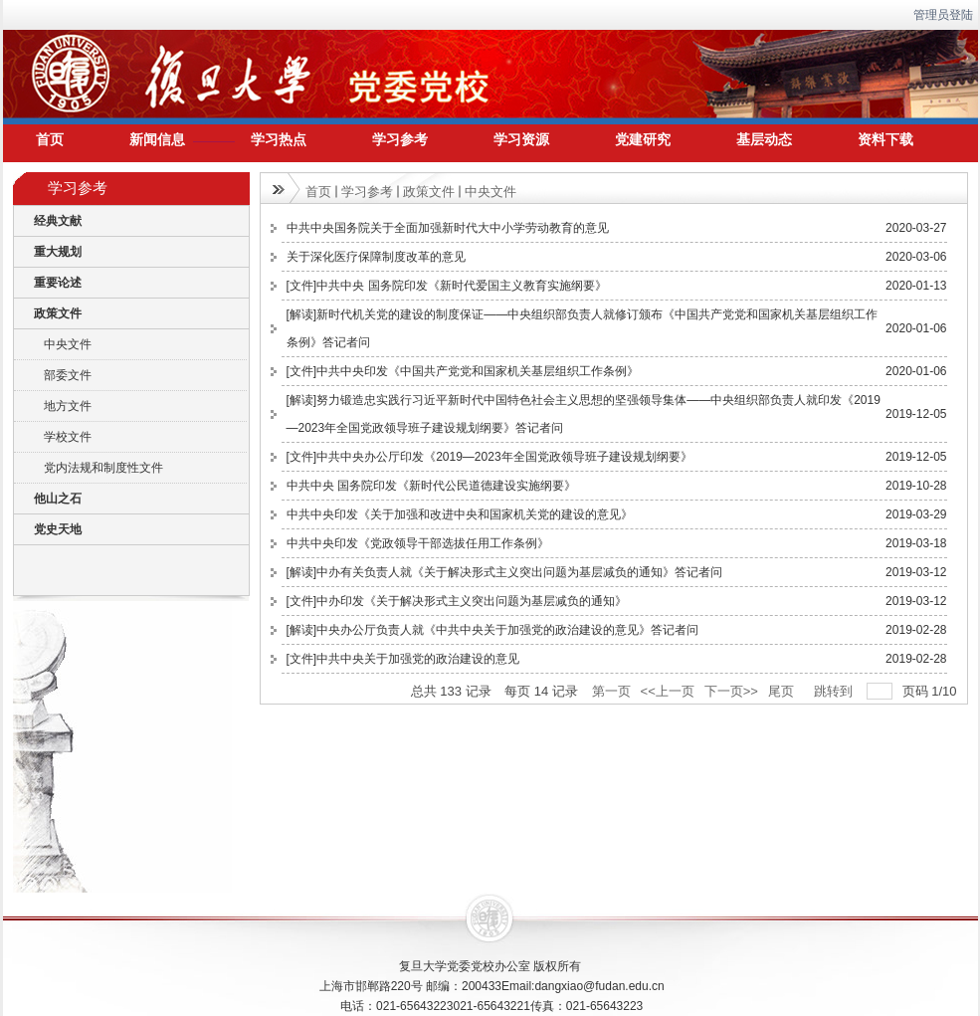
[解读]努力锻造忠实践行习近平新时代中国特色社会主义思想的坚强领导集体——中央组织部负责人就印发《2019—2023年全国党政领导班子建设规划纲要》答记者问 (584, 414)
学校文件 (68, 437)
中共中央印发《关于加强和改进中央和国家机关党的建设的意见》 (460, 514)
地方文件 (68, 406)
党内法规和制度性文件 (103, 468)
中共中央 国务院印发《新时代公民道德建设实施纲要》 (431, 486)
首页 (318, 191)
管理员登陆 (943, 15)
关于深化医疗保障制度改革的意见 (376, 257)
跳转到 (835, 691)
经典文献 (58, 221)
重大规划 (58, 252)
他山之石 (58, 499)
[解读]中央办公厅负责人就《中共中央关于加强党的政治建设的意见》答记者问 (493, 630)
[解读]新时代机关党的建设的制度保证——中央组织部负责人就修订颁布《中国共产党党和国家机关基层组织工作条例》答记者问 (583, 328)
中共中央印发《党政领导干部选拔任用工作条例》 (418, 543)
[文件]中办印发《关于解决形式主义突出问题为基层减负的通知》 (457, 601)
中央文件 (68, 344)
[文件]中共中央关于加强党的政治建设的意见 (403, 659)
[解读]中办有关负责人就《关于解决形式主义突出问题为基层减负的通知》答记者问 (505, 572)
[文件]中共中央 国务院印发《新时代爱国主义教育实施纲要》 (447, 286)
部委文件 (68, 375)
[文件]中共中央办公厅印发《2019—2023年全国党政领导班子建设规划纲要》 (489, 457)
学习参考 (367, 191)
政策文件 (58, 313)
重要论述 (58, 283)
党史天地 (58, 529)
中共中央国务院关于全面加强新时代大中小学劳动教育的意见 (448, 228)
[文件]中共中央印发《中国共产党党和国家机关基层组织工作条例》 (463, 371)
